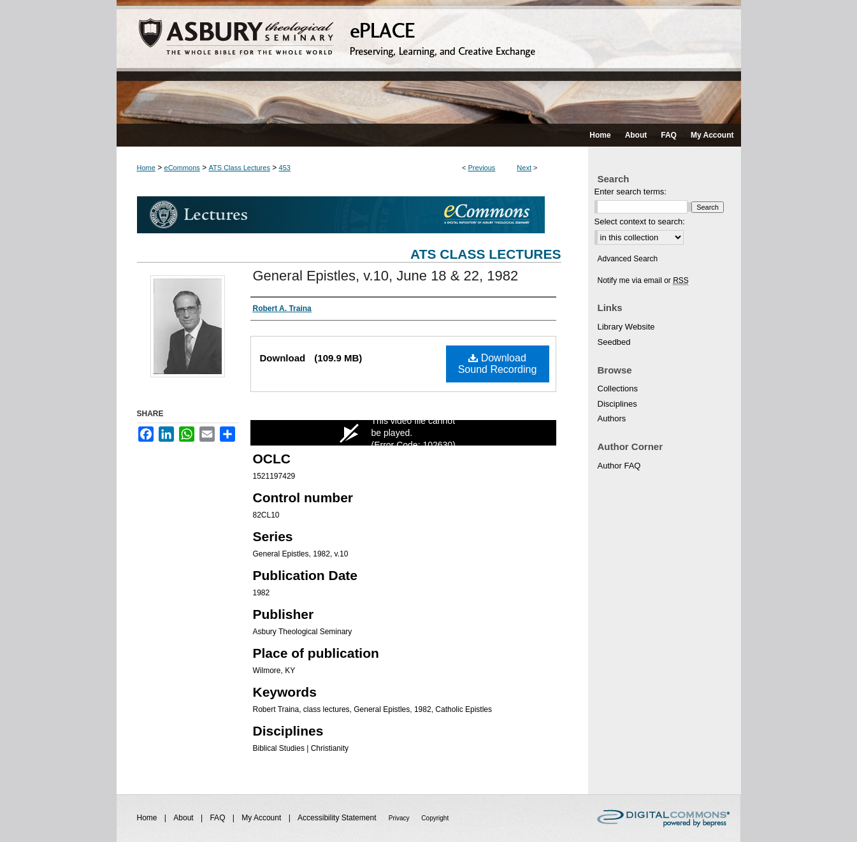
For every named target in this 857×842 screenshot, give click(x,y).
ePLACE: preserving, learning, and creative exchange (429, 62)
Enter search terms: (630, 191)
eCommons (182, 167)
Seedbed (614, 342)
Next (524, 167)
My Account (262, 817)
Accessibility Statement (338, 817)
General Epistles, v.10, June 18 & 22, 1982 (386, 276)
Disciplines (617, 404)
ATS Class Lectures (239, 167)
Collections (618, 388)
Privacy (400, 818)
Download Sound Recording (497, 363)
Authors (612, 418)
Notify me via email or (643, 280)
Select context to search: (639, 221)
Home (146, 167)
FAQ (218, 817)
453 (285, 167)
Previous (482, 167)
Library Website (626, 326)
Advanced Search (628, 258)
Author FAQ (619, 465)
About (184, 817)
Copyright (435, 818)
